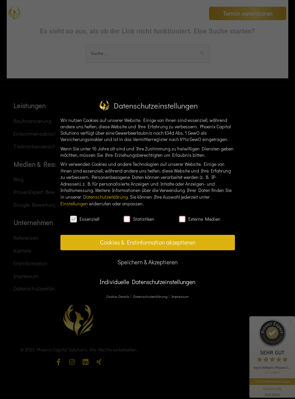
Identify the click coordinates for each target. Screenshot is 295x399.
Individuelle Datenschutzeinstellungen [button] (147, 282)
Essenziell (84, 219)
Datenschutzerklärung (105, 197)
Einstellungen (74, 203)
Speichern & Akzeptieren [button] (147, 262)
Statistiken (139, 219)
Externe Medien (199, 219)
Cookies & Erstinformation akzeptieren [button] (147, 242)
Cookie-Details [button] (118, 296)
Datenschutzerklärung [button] (150, 296)
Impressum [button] (180, 296)
